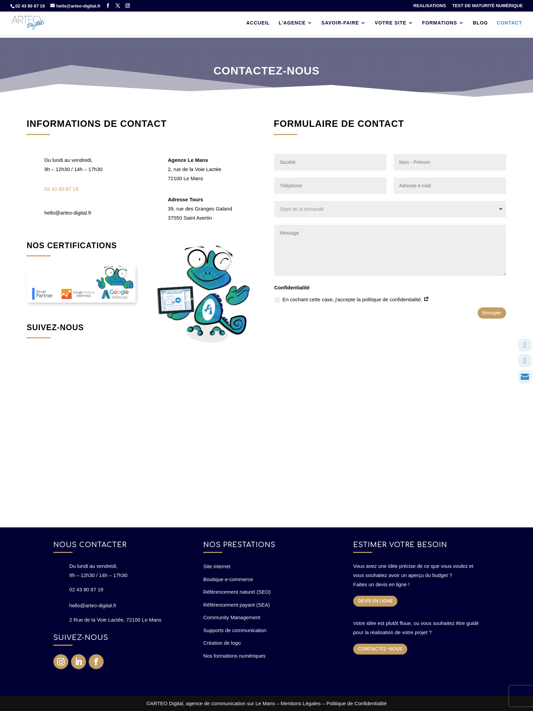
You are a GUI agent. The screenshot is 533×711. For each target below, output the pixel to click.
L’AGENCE (292, 23)
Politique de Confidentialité (356, 703)
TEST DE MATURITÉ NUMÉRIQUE (487, 5)
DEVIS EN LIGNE (375, 600)
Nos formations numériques (234, 656)
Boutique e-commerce (228, 579)
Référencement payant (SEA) (236, 605)
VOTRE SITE (390, 23)
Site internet (216, 566)
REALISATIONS (429, 5)
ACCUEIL (258, 23)
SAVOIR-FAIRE (340, 23)
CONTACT (509, 23)
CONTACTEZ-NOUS (380, 648)
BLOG (480, 23)
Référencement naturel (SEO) (237, 592)
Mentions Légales (301, 703)
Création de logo (222, 643)
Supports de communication (234, 630)
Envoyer (491, 312)
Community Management (231, 617)
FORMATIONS (439, 23)
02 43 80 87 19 (30, 6)
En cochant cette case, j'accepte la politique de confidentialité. (351, 300)
